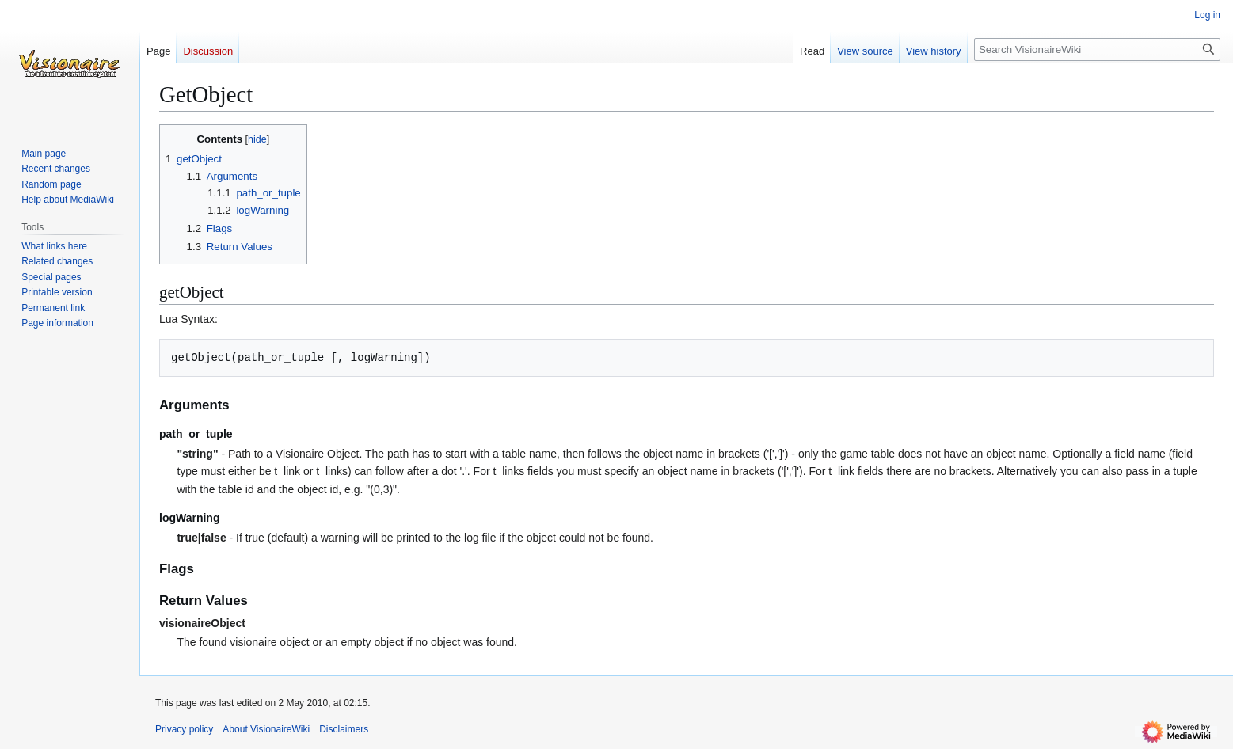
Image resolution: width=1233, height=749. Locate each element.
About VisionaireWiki (266, 729)
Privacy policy (184, 729)
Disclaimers (343, 729)
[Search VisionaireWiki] (1097, 49)
